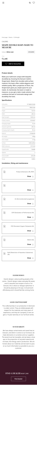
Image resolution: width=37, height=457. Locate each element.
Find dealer (18, 379)
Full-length (17, 37)
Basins (11, 37)
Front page (5, 37)
